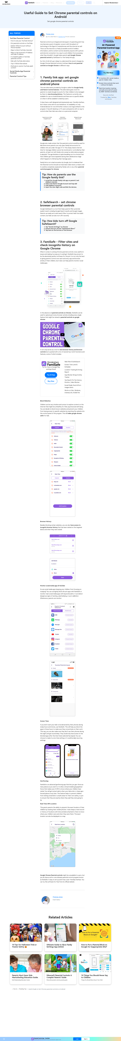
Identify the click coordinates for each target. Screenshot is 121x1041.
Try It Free (75, 2)
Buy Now (51, 381)
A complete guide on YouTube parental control (20, 57)
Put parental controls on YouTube (21, 43)
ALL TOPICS (15, 33)
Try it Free (51, 375)
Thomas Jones (51, 34)
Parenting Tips (62, 36)
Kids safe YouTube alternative (20, 61)
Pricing (85, 2)
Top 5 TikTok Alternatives (19, 63)
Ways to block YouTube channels (21, 50)
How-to (16, 989)
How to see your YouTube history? (22, 41)
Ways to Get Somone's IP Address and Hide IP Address (21, 53)
